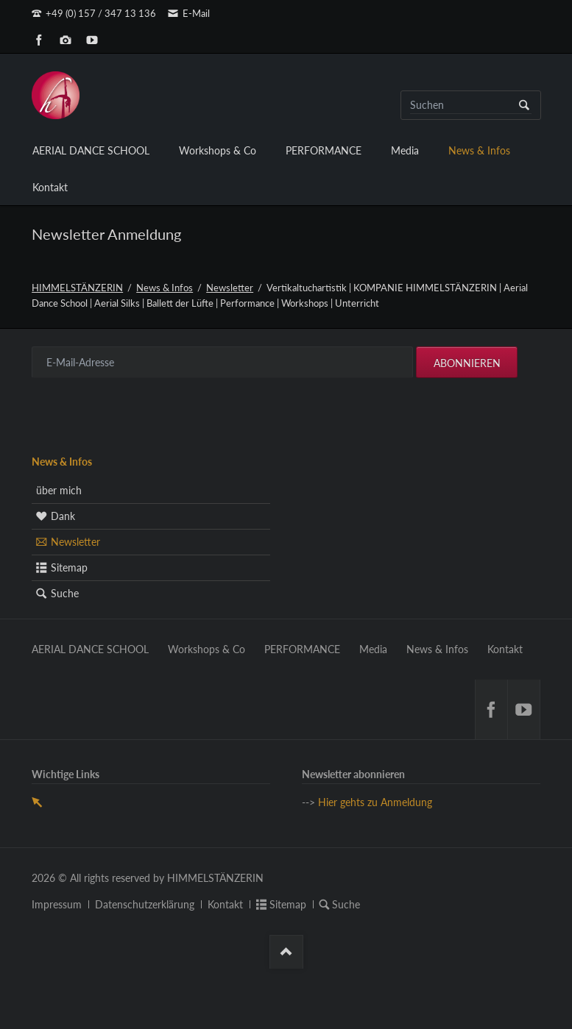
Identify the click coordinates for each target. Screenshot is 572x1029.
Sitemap (69, 567)
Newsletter (229, 287)
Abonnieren (467, 363)
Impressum (57, 904)
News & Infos (479, 150)
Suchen (524, 105)
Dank (63, 516)
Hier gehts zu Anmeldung (375, 802)
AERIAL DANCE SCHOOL (90, 150)
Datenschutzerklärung (144, 904)
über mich (59, 490)
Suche (65, 593)
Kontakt (50, 187)
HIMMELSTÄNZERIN (77, 287)
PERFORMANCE (323, 150)
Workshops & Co (217, 150)
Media (405, 150)
